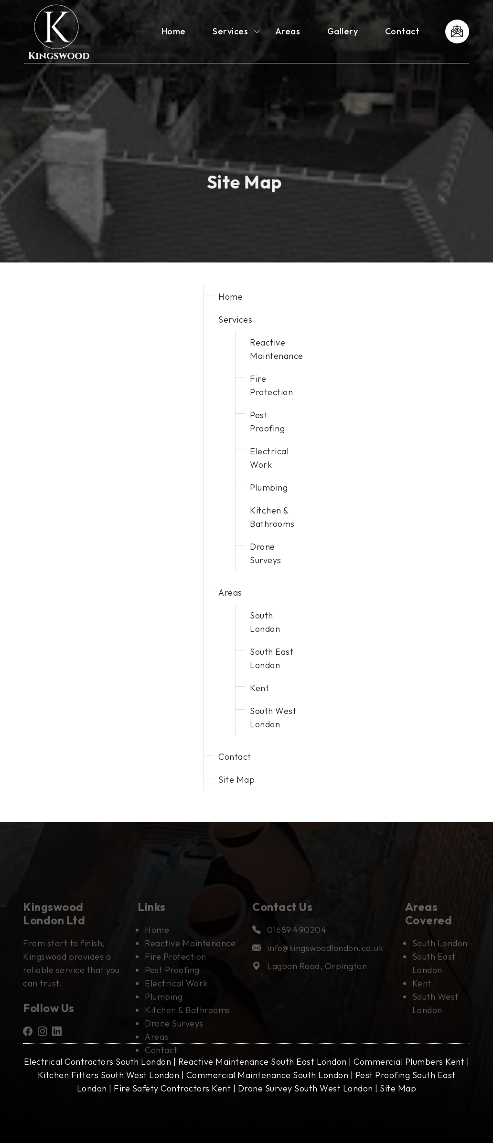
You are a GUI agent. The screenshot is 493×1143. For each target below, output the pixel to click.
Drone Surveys (174, 1033)
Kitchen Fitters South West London (109, 1075)
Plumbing (269, 487)
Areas (287, 31)
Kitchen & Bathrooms (187, 1020)
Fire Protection (175, 966)
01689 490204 (289, 939)
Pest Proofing (172, 980)
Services (230, 31)
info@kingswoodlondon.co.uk (317, 958)
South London (440, 953)
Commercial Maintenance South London (267, 1075)
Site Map (236, 779)
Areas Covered (428, 923)
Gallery (342, 31)
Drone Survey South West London (305, 1088)
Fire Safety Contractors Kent (172, 1088)
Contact (402, 31)
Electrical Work (176, 993)
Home (173, 31)
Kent (259, 687)
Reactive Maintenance (190, 953)
